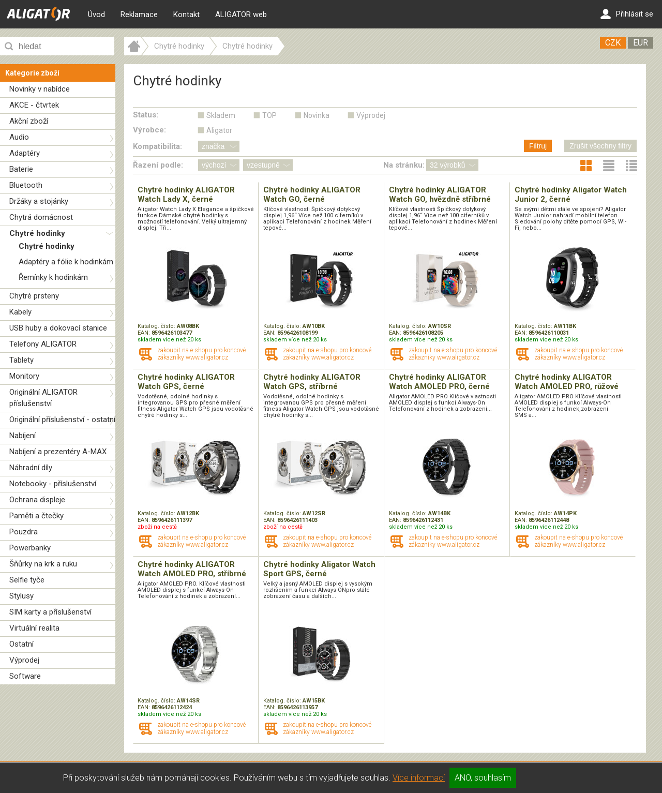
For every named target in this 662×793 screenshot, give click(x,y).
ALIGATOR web (241, 14)
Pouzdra (23, 531)
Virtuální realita (34, 628)
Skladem (220, 115)
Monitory (24, 376)
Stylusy (21, 596)
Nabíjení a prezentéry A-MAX (58, 451)
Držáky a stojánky (38, 201)
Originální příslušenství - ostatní (62, 419)
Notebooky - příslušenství (52, 483)
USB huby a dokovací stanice (58, 328)
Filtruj (538, 146)
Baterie (21, 169)
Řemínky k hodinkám (53, 277)
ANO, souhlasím (483, 778)
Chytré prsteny (34, 296)
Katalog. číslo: (157, 326)
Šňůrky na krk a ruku (43, 563)
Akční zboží (28, 121)
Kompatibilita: (157, 146)
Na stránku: (404, 165)
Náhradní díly (30, 467)
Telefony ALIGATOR (43, 344)
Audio (19, 137)
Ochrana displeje (37, 499)
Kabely (20, 312)
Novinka (316, 115)
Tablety (21, 360)
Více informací (419, 778)
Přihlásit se (626, 14)
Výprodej (24, 660)
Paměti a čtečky (36, 515)
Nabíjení (22, 435)
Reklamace (139, 14)
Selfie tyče (26, 580)
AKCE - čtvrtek (34, 105)
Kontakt (186, 14)
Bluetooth (25, 185)
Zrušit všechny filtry (600, 146)
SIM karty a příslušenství (50, 612)
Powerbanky (30, 547)
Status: (145, 114)
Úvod (96, 14)
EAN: (145, 333)
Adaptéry (24, 153)
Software (25, 676)
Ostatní (21, 644)
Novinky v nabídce (39, 89)
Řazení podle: (158, 165)
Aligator (219, 130)
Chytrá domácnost (41, 217)
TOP (269, 115)
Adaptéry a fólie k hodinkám (66, 261)
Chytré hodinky (37, 233)
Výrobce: (149, 129)
